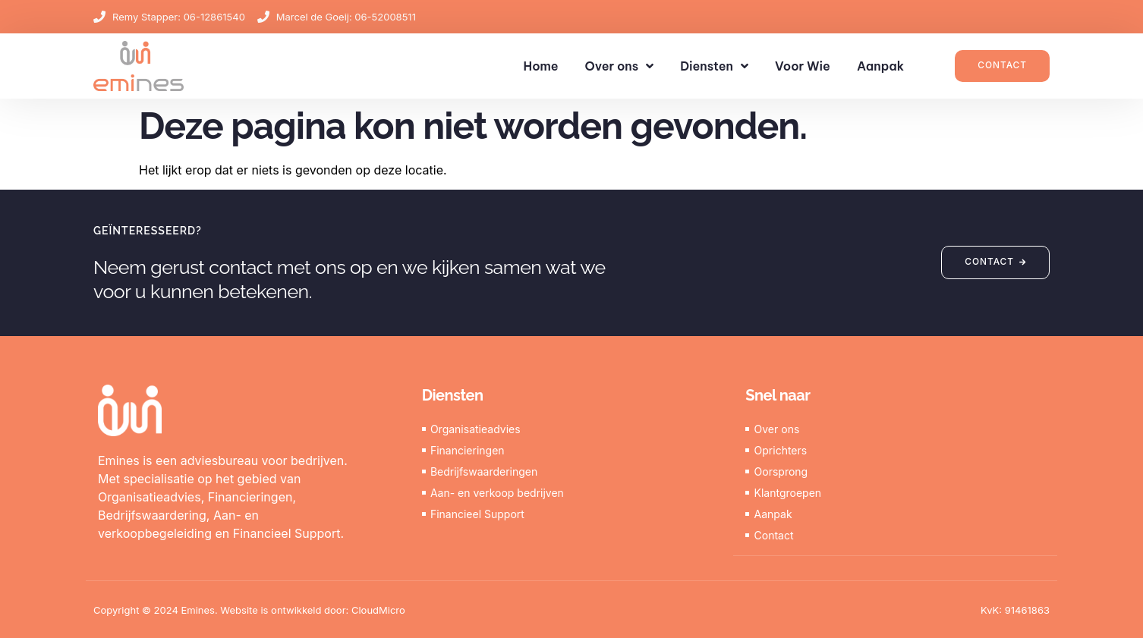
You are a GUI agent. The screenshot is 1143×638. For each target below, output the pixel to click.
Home (541, 66)
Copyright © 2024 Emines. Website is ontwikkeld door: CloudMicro (249, 609)
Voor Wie (802, 66)
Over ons (619, 66)
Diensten (714, 66)
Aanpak (880, 66)
